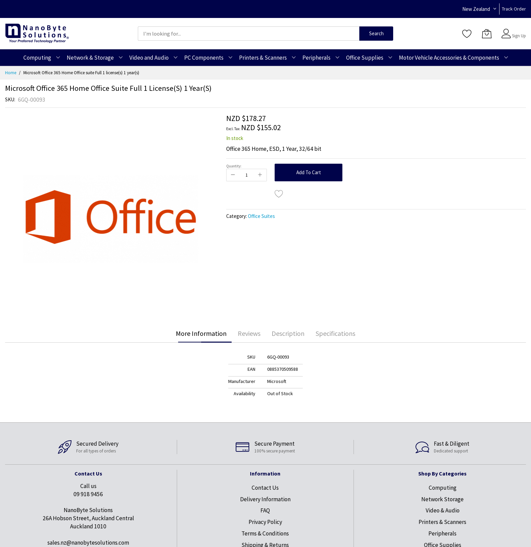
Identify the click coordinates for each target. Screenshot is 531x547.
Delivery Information (265, 499)
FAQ (265, 510)
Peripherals (442, 533)
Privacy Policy (265, 522)
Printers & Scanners (442, 522)
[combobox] (248, 33)
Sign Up (519, 36)
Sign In (518, 30)
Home (10, 73)
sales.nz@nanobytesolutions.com (88, 542)
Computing (442, 487)
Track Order (514, 9)
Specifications (335, 333)
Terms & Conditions (265, 533)
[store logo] (37, 33)
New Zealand (476, 9)
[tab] (201, 333)
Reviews (249, 333)
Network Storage (442, 499)
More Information (201, 333)
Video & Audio (443, 510)
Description (288, 333)
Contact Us (265, 487)
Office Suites (261, 216)
